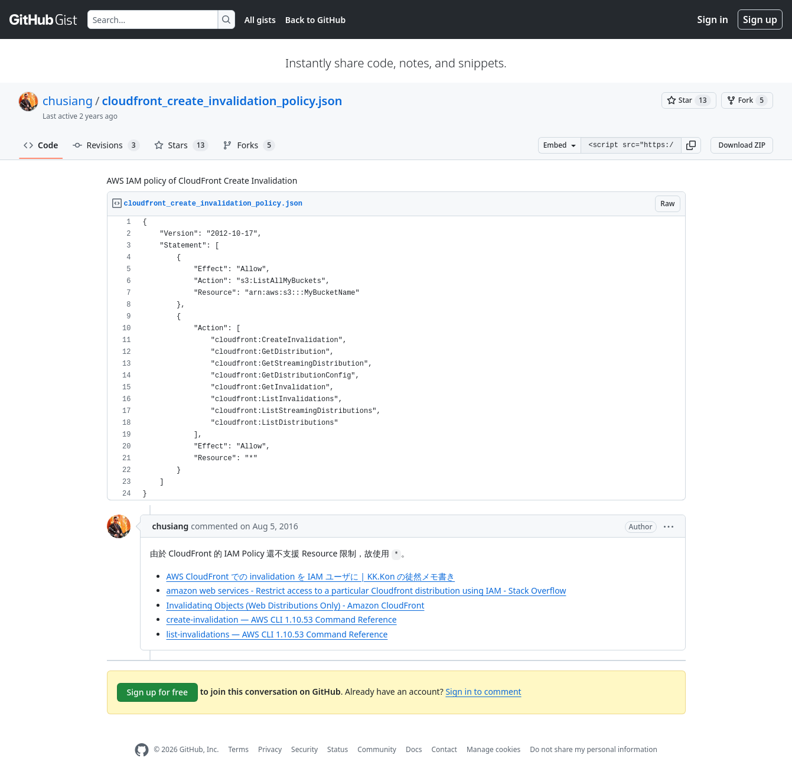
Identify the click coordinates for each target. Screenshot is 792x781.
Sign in (713, 19)
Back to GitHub (315, 19)
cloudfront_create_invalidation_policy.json (222, 101)
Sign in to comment (483, 691)
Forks (249, 145)
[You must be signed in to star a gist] (688, 100)
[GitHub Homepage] (142, 750)
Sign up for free (157, 692)
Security (304, 749)
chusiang (68, 101)
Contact (444, 749)
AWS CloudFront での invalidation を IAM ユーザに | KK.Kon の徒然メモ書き (311, 576)
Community (376, 749)
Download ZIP (741, 145)
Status (337, 749)
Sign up (760, 19)
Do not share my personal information (593, 749)
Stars (181, 145)
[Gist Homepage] (43, 19)
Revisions (106, 145)
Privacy (270, 749)
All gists (260, 19)
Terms (238, 749)
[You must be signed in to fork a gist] (747, 100)
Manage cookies (493, 749)
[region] (396, 358)
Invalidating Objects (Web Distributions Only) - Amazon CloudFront (296, 605)
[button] (691, 145)
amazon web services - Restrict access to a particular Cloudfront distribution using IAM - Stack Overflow (366, 590)
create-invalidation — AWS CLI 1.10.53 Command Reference (282, 619)
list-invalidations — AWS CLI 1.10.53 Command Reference (277, 634)
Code (41, 145)
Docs (414, 749)
